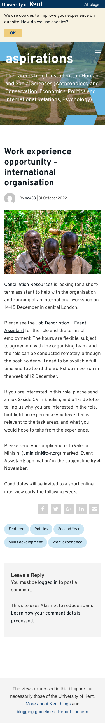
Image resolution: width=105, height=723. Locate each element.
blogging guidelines (36, 711)
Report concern (73, 711)
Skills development (26, 542)
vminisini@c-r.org (41, 454)
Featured (16, 529)
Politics (41, 529)
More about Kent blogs (48, 703)
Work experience (67, 542)
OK (13, 33)
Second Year (69, 529)
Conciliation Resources (28, 285)
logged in (48, 583)
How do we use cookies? (44, 22)
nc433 (30, 198)
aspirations (39, 59)
